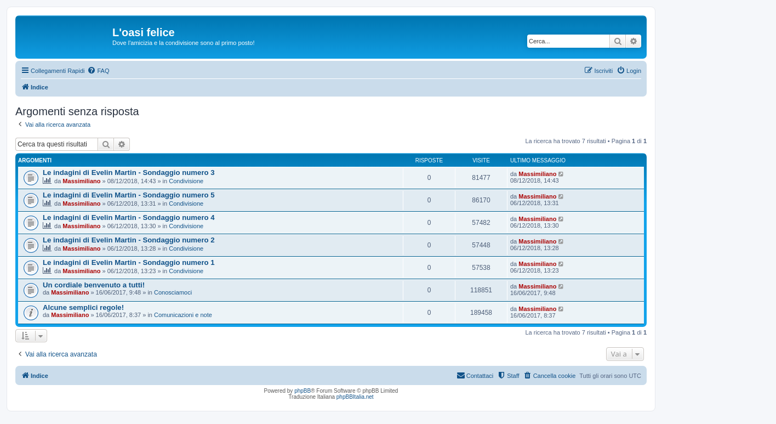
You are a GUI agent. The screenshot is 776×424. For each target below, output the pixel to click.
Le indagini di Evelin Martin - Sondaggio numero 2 (129, 240)
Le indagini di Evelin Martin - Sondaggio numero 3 (129, 172)
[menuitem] (98, 70)
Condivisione (186, 181)
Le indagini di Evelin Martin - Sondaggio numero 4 (129, 217)
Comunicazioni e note (183, 315)
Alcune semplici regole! (83, 307)
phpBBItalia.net (355, 397)
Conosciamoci (173, 292)
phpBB (302, 391)
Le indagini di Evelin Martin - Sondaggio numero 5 (129, 195)
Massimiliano (81, 181)
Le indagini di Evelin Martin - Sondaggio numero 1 (129, 262)
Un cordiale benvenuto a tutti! (94, 285)
